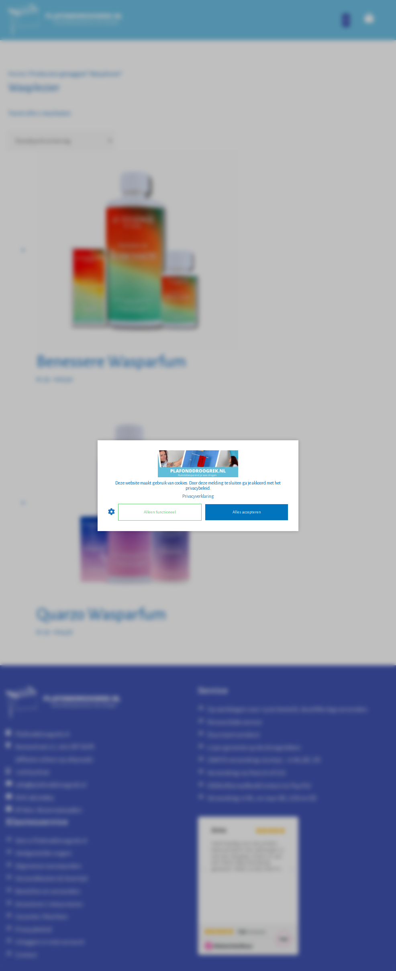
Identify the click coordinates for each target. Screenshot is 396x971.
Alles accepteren (247, 512)
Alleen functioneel (160, 512)
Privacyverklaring (198, 495)
